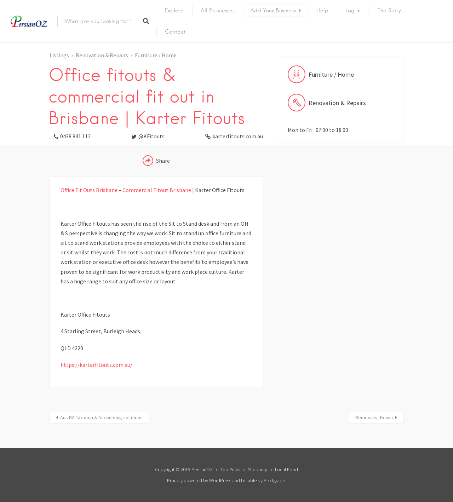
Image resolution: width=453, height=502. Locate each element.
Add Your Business (273, 10)
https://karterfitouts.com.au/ (96, 364)
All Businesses (218, 10)
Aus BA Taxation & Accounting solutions (101, 417)
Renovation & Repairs (102, 55)
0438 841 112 (75, 136)
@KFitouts (151, 136)
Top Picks (230, 469)
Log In (353, 10)
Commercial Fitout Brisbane (156, 190)
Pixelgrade (274, 480)
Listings (59, 55)
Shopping (257, 469)
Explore (174, 10)
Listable (249, 480)
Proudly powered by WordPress (199, 480)
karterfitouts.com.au (237, 136)
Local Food (286, 469)
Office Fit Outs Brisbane (89, 190)
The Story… (391, 10)
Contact (175, 32)
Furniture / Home (156, 55)
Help (322, 10)
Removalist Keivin (374, 417)
